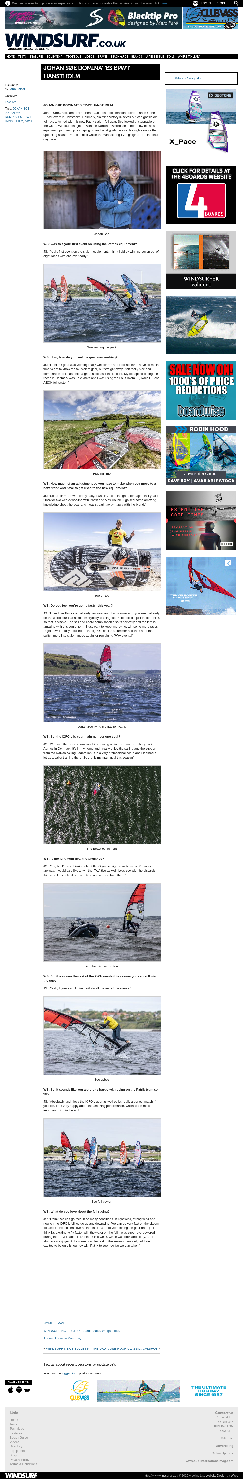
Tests (22, 56)
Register (223, 3)
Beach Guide (119, 56)
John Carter (17, 89)
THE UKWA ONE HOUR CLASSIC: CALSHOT (124, 1348)
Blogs (14, 1455)
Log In (206, 3)
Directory (16, 1446)
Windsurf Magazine (188, 78)
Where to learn (189, 56)
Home (11, 56)
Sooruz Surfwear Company (62, 1338)
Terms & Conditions (23, 1464)
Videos (89, 56)
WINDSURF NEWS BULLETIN (67, 1348)
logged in (68, 1373)
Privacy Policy (19, 1459)
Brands (136, 56)
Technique (73, 56)
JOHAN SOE (21, 108)
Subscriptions (222, 1453)
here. (164, 3)
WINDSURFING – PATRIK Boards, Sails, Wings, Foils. (81, 1331)
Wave (234, 1475)
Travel (102, 56)
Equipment (54, 56)
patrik (28, 121)
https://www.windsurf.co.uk (161, 1475)
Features (36, 56)
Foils (170, 56)
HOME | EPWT (54, 1323)
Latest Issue (155, 56)
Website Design (216, 1475)
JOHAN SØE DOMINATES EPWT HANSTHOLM (86, 72)
